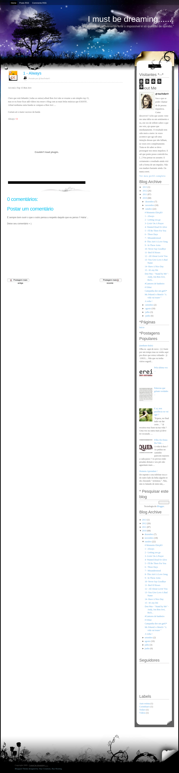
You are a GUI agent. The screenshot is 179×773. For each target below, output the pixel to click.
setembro (149, 305)
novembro (149, 205)
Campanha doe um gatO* (156, 291)
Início (141, 327)
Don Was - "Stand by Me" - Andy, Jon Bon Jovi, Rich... (157, 277)
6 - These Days (151, 234)
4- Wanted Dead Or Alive (156, 227)
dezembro (149, 201)
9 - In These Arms (152, 245)
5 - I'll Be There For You (155, 230)
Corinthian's (144, 706)
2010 (145, 198)
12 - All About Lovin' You (156, 256)
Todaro (142, 709)
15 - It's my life (151, 270)
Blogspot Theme (21, 769)
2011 (145, 194)
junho (147, 316)
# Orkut (148, 287)
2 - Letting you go (153, 220)
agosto (148, 308)
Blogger (160, 506)
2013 (145, 187)
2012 (145, 190)
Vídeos (142, 713)
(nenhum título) (146, 345)
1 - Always (32, 73)
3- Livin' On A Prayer (154, 223)
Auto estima (144, 703)
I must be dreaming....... (131, 19)
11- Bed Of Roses (152, 252)
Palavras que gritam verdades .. (161, 391)
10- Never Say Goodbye (155, 249)
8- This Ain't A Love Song (156, 241)
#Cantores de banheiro (154, 283)
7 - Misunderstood (153, 238)
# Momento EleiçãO (153, 212)
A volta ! (148, 301)
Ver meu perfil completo (152, 176)
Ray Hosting (57, 769)
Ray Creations (45, 769)
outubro (148, 209)
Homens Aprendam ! (148, 471)
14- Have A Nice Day (154, 266)
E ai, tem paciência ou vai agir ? (161, 411)
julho (147, 312)
